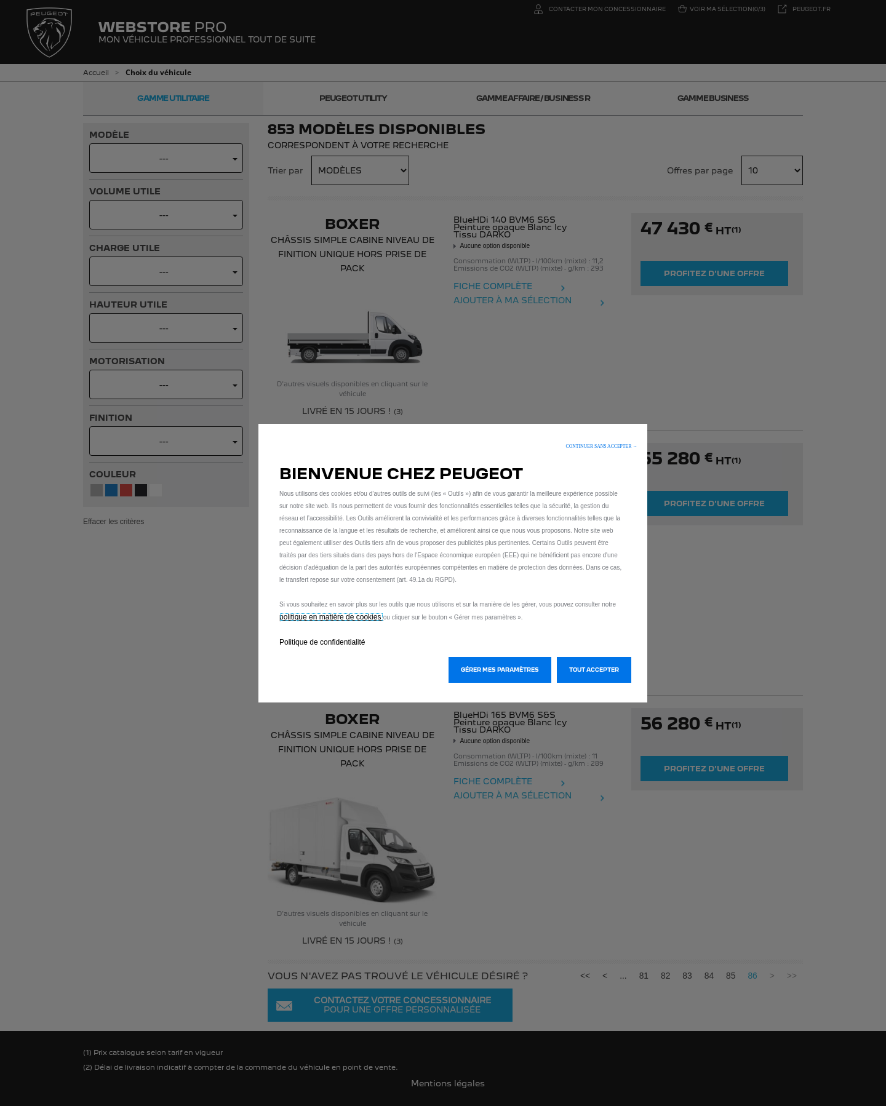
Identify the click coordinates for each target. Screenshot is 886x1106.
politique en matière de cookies (331, 617)
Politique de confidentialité (322, 642)
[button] (601, 446)
